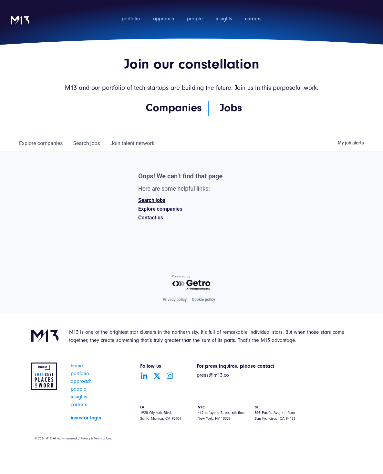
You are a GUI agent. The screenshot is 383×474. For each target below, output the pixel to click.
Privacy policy (175, 299)
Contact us (150, 218)
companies (41, 143)
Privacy (85, 438)
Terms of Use (102, 438)
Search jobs (151, 200)
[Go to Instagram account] (170, 376)
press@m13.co (213, 375)
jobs (86, 143)
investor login (86, 418)
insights (224, 19)
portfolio (131, 19)
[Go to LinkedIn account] (144, 376)
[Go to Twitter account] (157, 376)
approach (163, 19)
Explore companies (160, 209)
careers (253, 19)
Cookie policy (203, 299)
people (195, 19)
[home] (20, 24)
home (77, 366)
